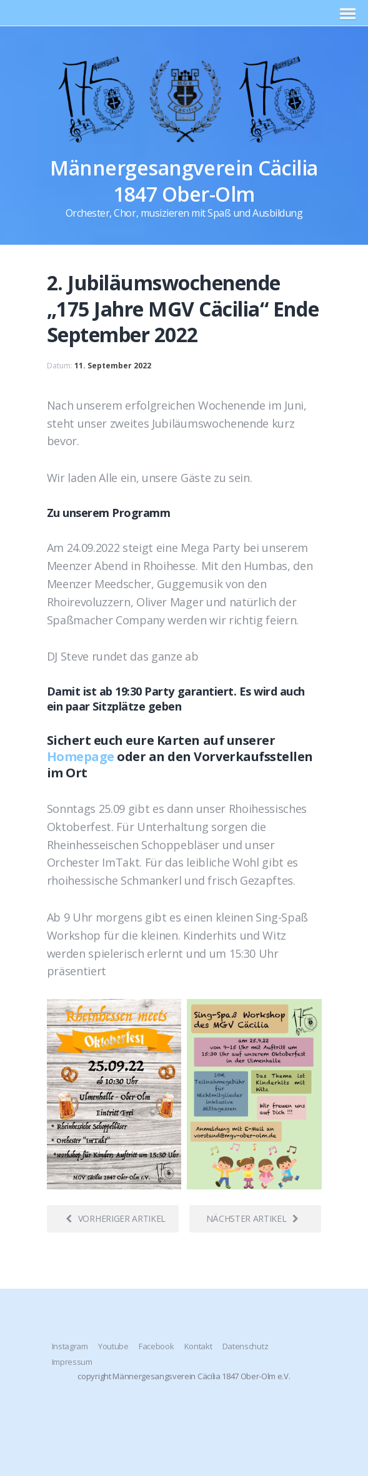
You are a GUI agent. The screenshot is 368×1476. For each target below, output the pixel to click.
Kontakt (198, 1346)
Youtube (113, 1346)
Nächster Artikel (252, 1218)
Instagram (70, 1346)
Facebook (156, 1346)
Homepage (80, 756)
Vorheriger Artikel (116, 1218)
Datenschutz (245, 1346)
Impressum (72, 1361)
